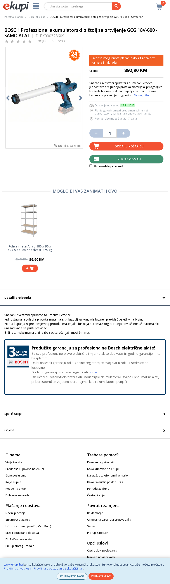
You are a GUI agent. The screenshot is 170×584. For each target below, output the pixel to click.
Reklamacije (95, 513)
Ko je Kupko (13, 482)
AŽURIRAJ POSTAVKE (71, 576)
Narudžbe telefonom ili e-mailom (108, 475)
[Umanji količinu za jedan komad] (96, 133)
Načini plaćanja (15, 513)
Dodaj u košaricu (129, 146)
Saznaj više (141, 95)
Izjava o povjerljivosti (101, 557)
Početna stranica (14, 16)
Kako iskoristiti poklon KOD (105, 482)
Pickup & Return (97, 533)
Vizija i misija (13, 462)
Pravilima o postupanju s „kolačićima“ (58, 568)
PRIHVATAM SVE (101, 576)
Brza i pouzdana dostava (22, 533)
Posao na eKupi (15, 489)
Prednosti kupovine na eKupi (24, 469)
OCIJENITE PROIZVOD (51, 41)
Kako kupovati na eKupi (103, 469)
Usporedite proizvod (106, 166)
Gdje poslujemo (15, 475)
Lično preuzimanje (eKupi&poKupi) (28, 526)
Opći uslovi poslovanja (102, 550)
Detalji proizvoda (17, 298)
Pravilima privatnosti (17, 568)
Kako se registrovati (100, 462)
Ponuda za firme (98, 489)
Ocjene (9, 430)
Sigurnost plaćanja (17, 519)
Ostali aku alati (37, 16)
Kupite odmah (129, 159)
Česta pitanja (96, 495)
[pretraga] (116, 6)
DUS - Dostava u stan (19, 539)
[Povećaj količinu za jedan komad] (123, 133)
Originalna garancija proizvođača (109, 519)
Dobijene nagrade (17, 495)
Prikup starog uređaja (19, 546)
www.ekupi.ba (13, 564)
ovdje (93, 372)
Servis (91, 526)
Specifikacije (13, 414)
